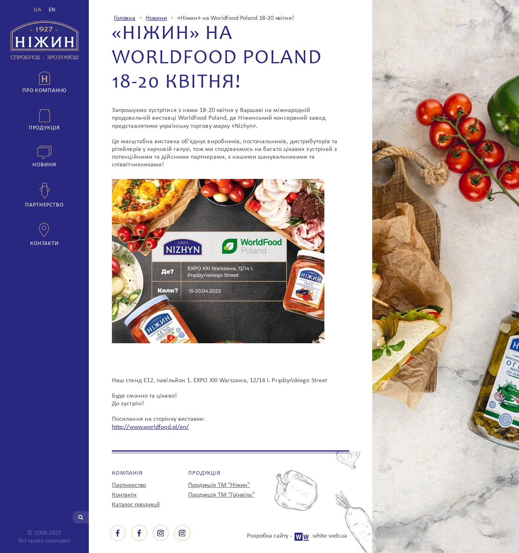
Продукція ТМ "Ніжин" (219, 485)
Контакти (44, 244)
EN (52, 10)
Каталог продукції (136, 504)
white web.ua (330, 536)
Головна (124, 18)
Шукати (81, 517)
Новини (44, 165)
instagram (161, 533)
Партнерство (44, 205)
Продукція (44, 128)
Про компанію (44, 91)
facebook (118, 533)
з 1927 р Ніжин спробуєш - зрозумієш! (45, 40)
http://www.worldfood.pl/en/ (150, 427)
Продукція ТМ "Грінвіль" (221, 495)
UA (37, 10)
